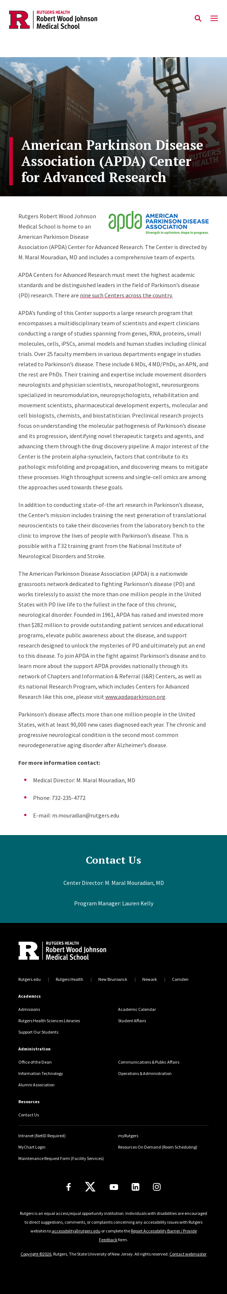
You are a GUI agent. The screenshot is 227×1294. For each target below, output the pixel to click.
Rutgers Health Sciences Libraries (49, 1020)
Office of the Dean (35, 1062)
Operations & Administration (145, 1073)
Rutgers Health (69, 979)
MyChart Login (31, 1147)
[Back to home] (67, 951)
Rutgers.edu (29, 979)
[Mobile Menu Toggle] (214, 19)
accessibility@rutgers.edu (76, 1231)
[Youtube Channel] (114, 1187)
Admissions (29, 1009)
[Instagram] (157, 1187)
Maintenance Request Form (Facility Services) (61, 1158)
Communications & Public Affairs (148, 1062)
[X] (90, 1187)
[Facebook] (68, 1187)
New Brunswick (112, 979)
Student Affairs (132, 1020)
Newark (149, 979)
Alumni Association (36, 1084)
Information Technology (40, 1073)
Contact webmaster (187, 1254)
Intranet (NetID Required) (42, 1135)
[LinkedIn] (135, 1187)
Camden (180, 979)
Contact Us (28, 1114)
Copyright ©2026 (36, 1254)
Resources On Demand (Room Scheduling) (157, 1147)
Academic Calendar (137, 1009)
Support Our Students (38, 1032)
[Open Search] (198, 19)
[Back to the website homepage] (53, 20)
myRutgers (128, 1135)
